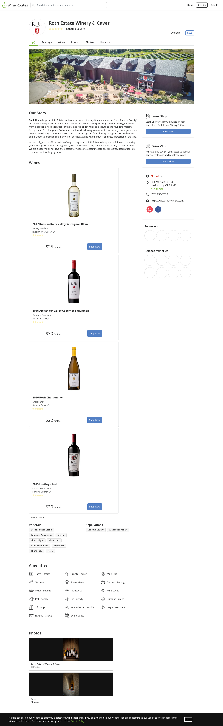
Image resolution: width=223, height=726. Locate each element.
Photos (90, 42)
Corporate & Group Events (128, 701)
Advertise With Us (123, 705)
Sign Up (202, 4)
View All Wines (38, 347)
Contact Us (75, 705)
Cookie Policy (78, 721)
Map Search (30, 708)
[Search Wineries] (69, 5)
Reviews (105, 42)
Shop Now (65, 250)
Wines (61, 42)
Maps (190, 4)
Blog (26, 705)
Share (175, 32)
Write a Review (38, 552)
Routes (75, 42)
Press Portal (120, 708)
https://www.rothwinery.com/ (167, 200)
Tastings (47, 42)
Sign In (214, 4)
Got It (188, 719)
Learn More (168, 161)
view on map (157, 188)
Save (189, 32)
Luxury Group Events (35, 701)
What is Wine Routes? (81, 701)
